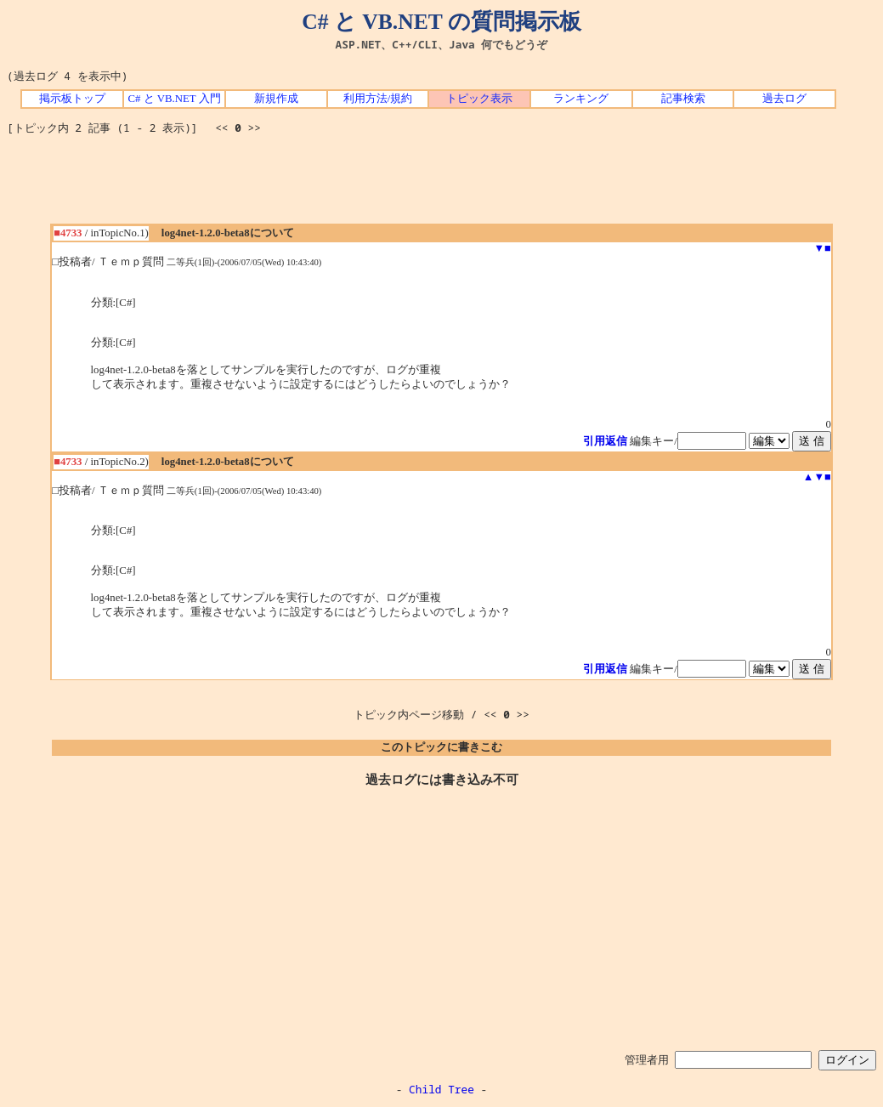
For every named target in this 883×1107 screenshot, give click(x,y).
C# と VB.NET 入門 (173, 99)
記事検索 (683, 99)
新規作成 (276, 99)
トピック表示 (479, 99)
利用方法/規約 (378, 99)
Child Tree (441, 1089)
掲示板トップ (72, 99)
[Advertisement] (442, 185)
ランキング (580, 99)
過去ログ (784, 99)
